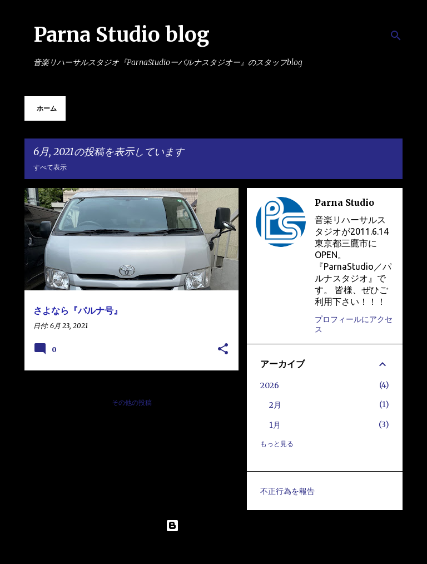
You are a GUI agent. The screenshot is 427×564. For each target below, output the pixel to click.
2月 (275, 405)
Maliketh (243, 548)
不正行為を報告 (287, 491)
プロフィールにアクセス (354, 324)
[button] (223, 349)
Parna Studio (344, 202)
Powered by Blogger (213, 526)
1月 (275, 425)
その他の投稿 (132, 402)
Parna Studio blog (121, 34)
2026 (269, 385)
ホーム (47, 108)
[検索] (396, 35)
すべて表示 (50, 167)
